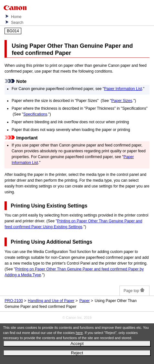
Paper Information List (123, 88)
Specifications (35, 114)
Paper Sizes (121, 100)
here (79, 333)
